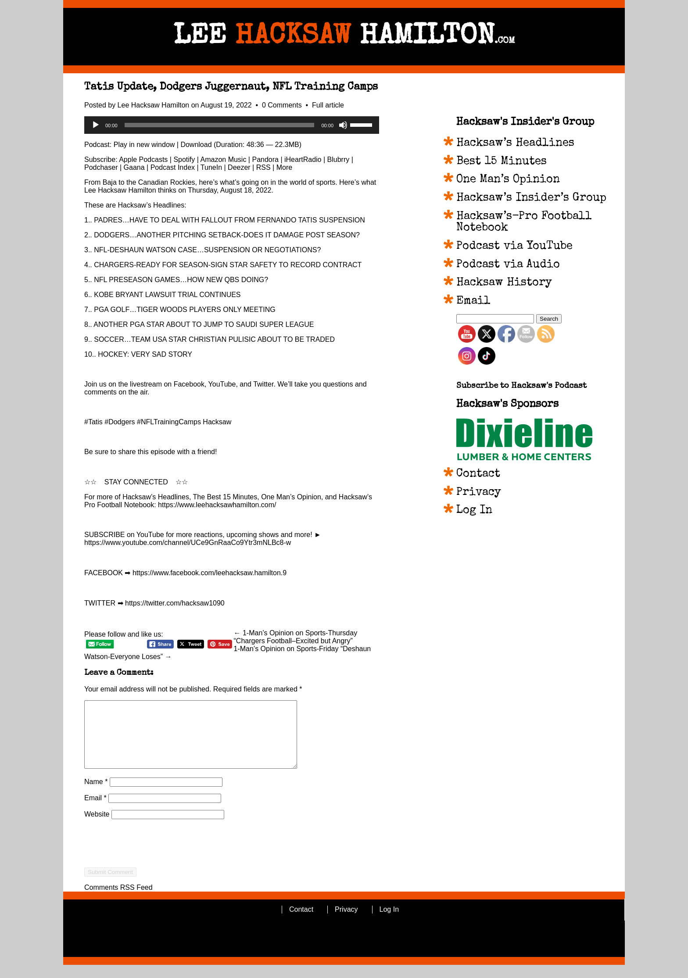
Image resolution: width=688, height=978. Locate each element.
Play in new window (144, 144)
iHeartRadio (302, 159)
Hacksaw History (504, 283)
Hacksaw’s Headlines (515, 143)
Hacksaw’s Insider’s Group (531, 198)
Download (195, 144)
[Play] (95, 125)
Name (96, 795)
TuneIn (211, 167)
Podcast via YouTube (514, 246)
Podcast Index (172, 167)
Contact (478, 474)
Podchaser (101, 167)
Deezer (239, 167)
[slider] (220, 125)
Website (97, 827)
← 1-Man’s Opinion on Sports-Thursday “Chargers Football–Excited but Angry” (296, 637)
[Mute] (343, 125)
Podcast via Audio (508, 265)
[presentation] (151, 872)
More (284, 167)
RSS (263, 167)
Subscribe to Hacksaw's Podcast (521, 386)
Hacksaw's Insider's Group (525, 122)
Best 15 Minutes (501, 162)
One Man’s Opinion (508, 180)
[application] (231, 125)
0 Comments (283, 105)
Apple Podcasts (143, 159)
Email (95, 811)
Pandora (265, 159)
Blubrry (338, 159)
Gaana (134, 167)
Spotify (184, 159)
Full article (328, 105)
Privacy (478, 492)
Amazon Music (223, 159)
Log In (474, 510)
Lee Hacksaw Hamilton (154, 105)
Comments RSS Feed (118, 900)
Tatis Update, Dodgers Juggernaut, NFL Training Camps (231, 87)
